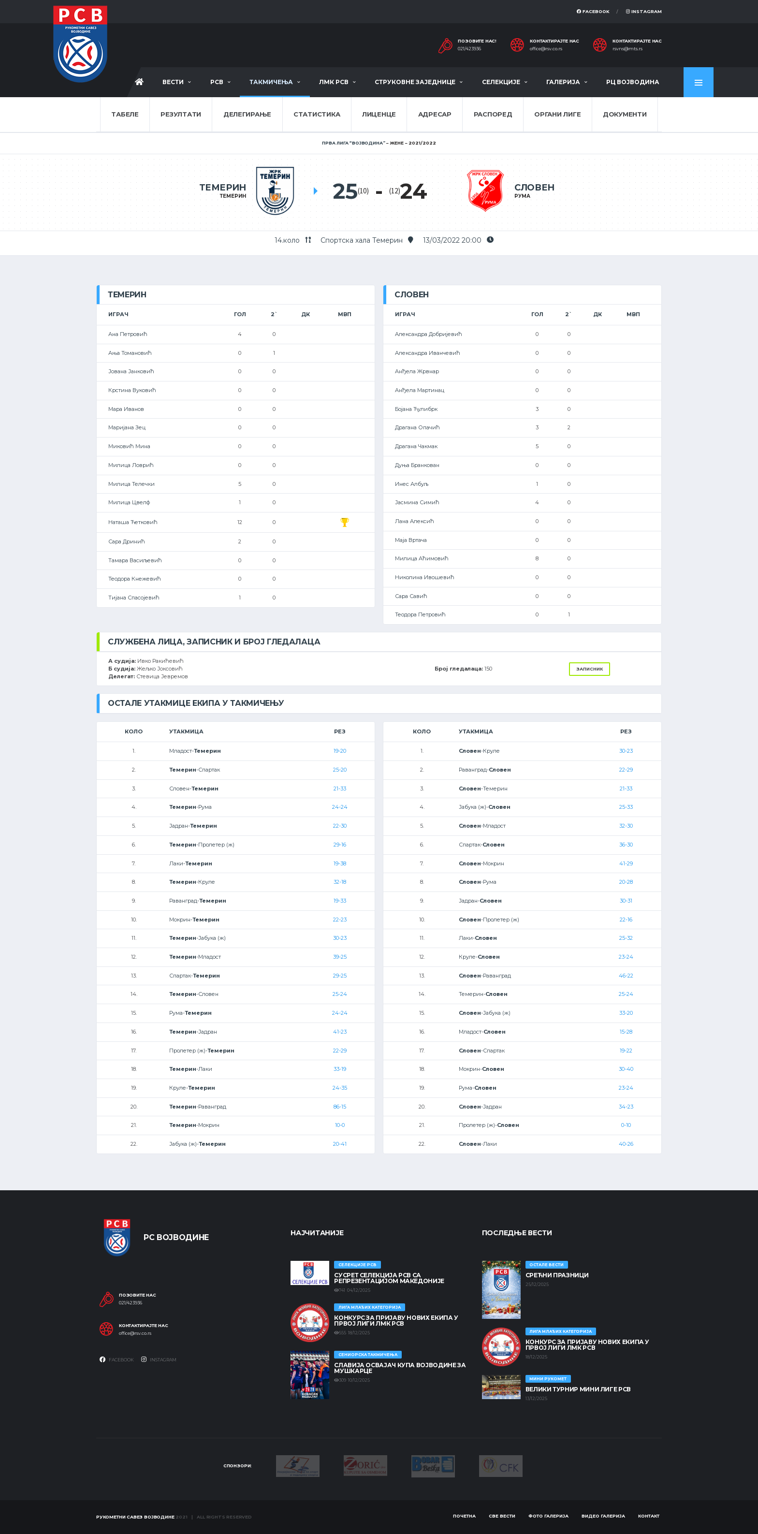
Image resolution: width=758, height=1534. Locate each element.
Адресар (435, 114)
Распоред (493, 114)
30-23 (340, 938)
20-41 (340, 1143)
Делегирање (247, 114)
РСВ (216, 82)
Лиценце (379, 114)
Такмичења (271, 82)
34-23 (626, 1106)
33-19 (340, 1069)
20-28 (626, 881)
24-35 (340, 1087)
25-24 (340, 994)
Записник (589, 669)
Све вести (502, 1516)
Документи (625, 114)
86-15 (340, 1106)
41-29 (626, 863)
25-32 (626, 938)
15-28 (626, 1031)
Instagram (644, 11)
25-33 (626, 807)
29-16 (340, 844)
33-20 (626, 1012)
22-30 (340, 825)
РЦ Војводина (632, 82)
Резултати (180, 114)
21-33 (340, 788)
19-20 (340, 750)
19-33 (340, 900)
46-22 (626, 975)
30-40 (626, 1069)
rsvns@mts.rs (627, 48)
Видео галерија (603, 1516)
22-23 (340, 919)
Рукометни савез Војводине (135, 1516)
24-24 (340, 807)
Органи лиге (557, 114)
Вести (173, 82)
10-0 (340, 1125)
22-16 (626, 919)
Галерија (563, 82)
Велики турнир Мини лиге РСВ (578, 1389)
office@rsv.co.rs (546, 48)
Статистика (316, 114)
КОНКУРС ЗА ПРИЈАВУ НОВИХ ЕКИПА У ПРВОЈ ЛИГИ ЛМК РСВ (396, 1320)
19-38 (340, 863)
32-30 (626, 825)
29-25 (340, 975)
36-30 (626, 844)
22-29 (340, 1050)
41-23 (340, 1031)
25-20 (340, 769)
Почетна (464, 1516)
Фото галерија (548, 1516)
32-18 (340, 881)
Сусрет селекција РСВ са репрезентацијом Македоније (389, 1278)
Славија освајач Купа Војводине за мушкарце (400, 1367)
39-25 (340, 956)
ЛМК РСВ (334, 82)
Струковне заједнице (415, 82)
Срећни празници (557, 1275)
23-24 (626, 956)
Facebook (593, 11)
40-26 (626, 1143)
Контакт (648, 1516)
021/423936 (469, 48)
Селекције (501, 82)
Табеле (124, 114)
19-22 (626, 1050)
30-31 (626, 900)
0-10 (626, 1125)
